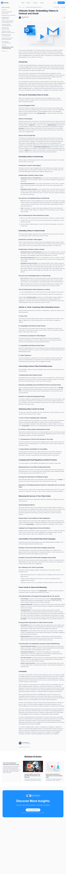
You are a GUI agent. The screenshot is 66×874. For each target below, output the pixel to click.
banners (27, 150)
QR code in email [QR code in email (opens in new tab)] (42, 113)
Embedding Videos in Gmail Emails (8, 15)
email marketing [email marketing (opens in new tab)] (43, 590)
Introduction (4, 9)
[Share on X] (62, 17)
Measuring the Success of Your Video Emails (6, 35)
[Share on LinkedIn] (64, 17)
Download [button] (35, 2)
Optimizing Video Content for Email (5, 28)
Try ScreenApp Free (33, 810)
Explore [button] (42, 2)
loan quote (21, 128)
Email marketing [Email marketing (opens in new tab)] (30, 524)
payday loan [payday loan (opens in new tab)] (32, 124)
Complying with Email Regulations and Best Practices (8, 32)
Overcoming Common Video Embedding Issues (7, 25)
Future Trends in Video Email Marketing (6, 42)
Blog (23, 7)
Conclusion (4, 44)
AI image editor (25, 425)
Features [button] (28, 2)
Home (20, 7)
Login (55, 2)
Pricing (23, 2)
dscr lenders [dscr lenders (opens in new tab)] (24, 618)
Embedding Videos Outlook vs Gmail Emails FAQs (7, 48)
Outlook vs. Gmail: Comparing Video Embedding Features (8, 21)
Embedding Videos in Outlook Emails (5, 18)
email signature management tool (42, 146)
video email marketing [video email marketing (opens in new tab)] (56, 598)
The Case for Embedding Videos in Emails (7, 12)
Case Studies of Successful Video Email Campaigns (7, 39)
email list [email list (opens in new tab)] (60, 479)
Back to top (4, 50)
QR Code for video (31, 297)
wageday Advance (51, 124)
